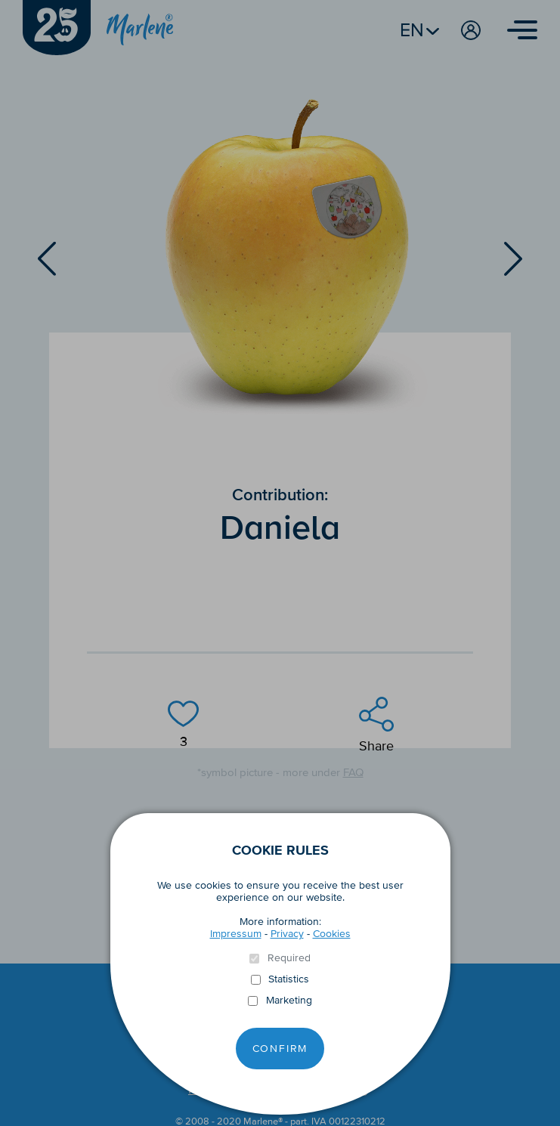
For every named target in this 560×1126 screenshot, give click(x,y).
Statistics (288, 979)
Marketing (289, 1001)
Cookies (332, 933)
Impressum (235, 933)
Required (289, 958)
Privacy (287, 933)
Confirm (280, 1048)
